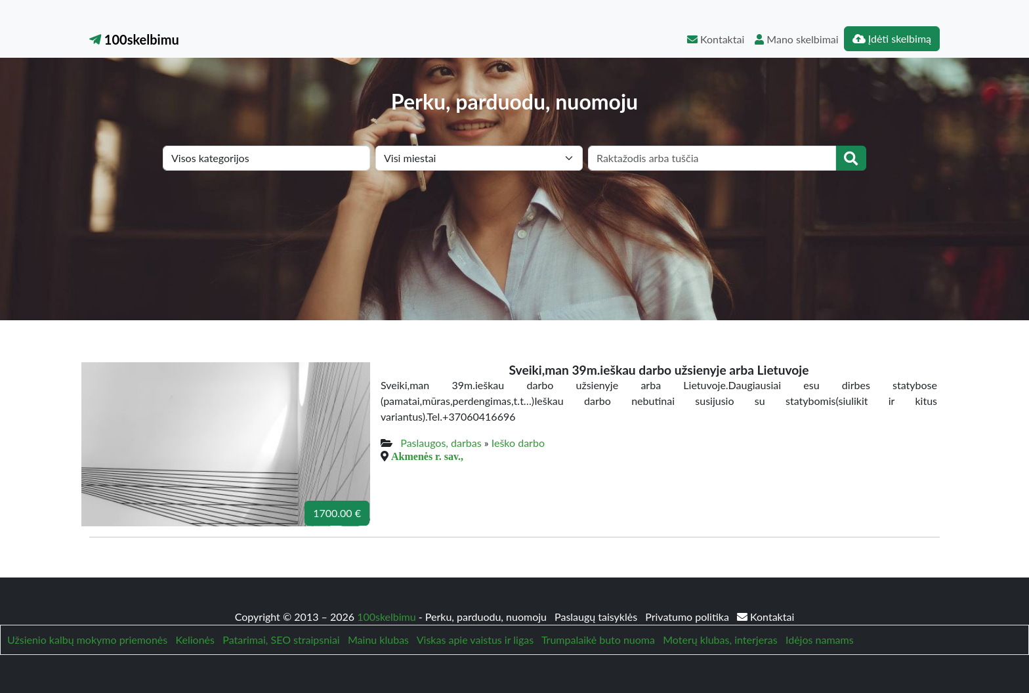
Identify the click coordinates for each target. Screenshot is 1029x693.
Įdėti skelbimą (891, 38)
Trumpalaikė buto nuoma (598, 639)
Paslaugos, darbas (440, 442)
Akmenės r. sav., (427, 456)
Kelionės (195, 639)
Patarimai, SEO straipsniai (280, 639)
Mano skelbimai (796, 39)
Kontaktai (715, 39)
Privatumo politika (688, 616)
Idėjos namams (820, 639)
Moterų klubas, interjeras (720, 639)
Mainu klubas (378, 639)
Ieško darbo (518, 442)
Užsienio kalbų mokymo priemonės (87, 639)
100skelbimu (134, 39)
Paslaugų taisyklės (597, 616)
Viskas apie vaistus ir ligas (475, 639)
